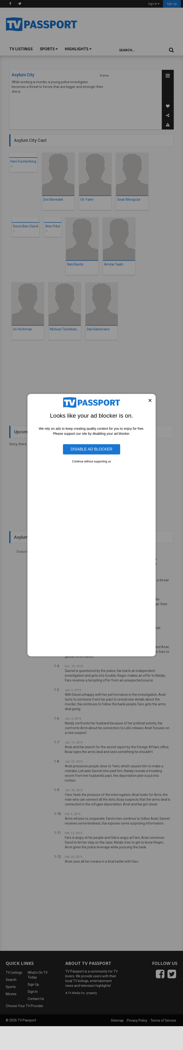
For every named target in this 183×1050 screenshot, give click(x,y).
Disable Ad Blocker (91, 449)
